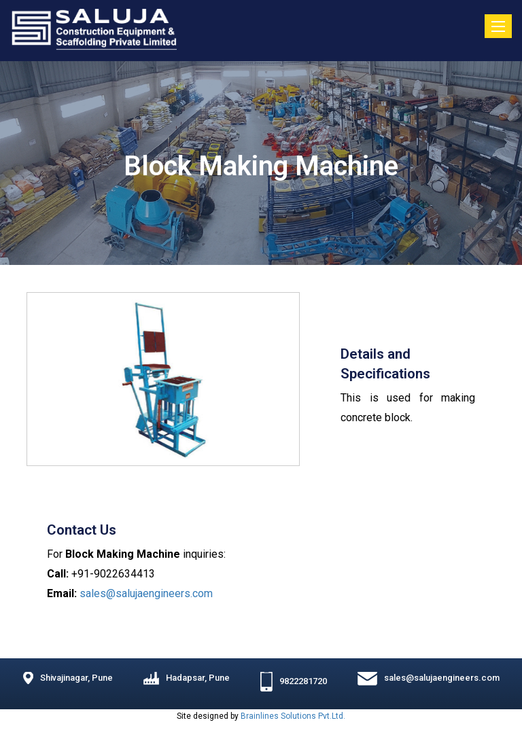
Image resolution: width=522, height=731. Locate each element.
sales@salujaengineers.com (146, 593)
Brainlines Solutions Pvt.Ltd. (293, 716)
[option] (163, 379)
